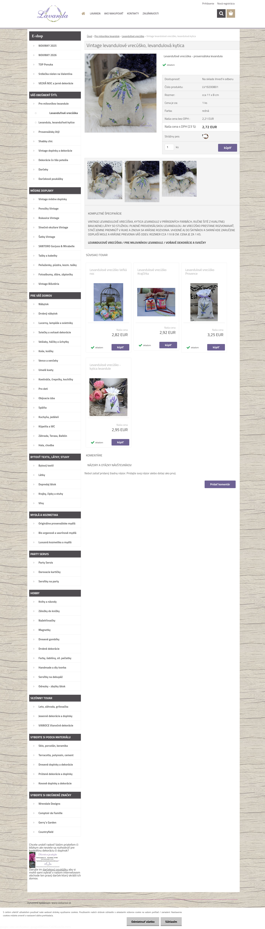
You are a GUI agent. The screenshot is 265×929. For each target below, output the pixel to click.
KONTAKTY (133, 13)
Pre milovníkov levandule (107, 36)
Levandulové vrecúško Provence (199, 271)
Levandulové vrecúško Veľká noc (108, 271)
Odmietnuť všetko (143, 921)
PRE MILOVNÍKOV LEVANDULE (143, 242)
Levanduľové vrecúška (133, 36)
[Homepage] (83, 13)
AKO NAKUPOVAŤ (113, 13)
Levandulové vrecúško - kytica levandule (105, 366)
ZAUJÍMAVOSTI (151, 13)
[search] (221, 13)
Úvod (89, 36)
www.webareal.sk (61, 903)
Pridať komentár (220, 484)
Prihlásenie (208, 3)
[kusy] (169, 147)
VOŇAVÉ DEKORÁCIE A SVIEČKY (186, 242)
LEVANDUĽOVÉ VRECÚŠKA (105, 242)
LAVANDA (95, 13)
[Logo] (52, 13)
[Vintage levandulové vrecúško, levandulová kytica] (121, 55)
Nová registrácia (226, 3)
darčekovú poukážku (55, 869)
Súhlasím (171, 921)
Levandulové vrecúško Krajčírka (152, 271)
